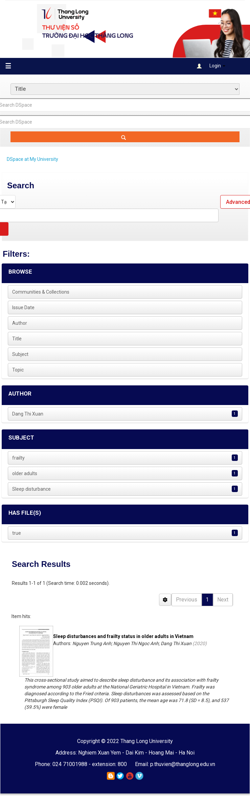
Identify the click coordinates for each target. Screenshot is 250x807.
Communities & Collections (40, 292)
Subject (20, 354)
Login (211, 65)
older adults (24, 473)
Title (17, 338)
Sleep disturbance (31, 489)
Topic (18, 370)
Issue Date (23, 307)
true (16, 533)
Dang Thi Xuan (27, 414)
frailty (18, 458)
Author (19, 323)
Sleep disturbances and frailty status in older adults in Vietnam (123, 636)
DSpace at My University (32, 159)
